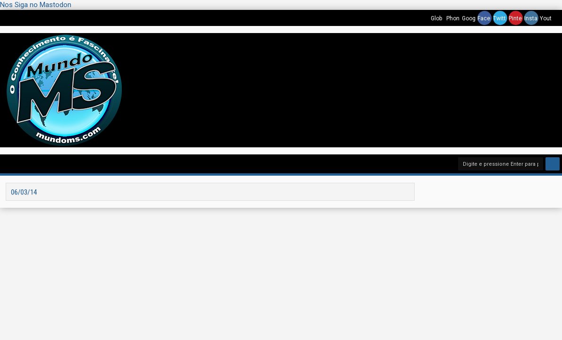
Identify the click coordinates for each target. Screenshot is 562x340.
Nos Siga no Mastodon (35, 4)
